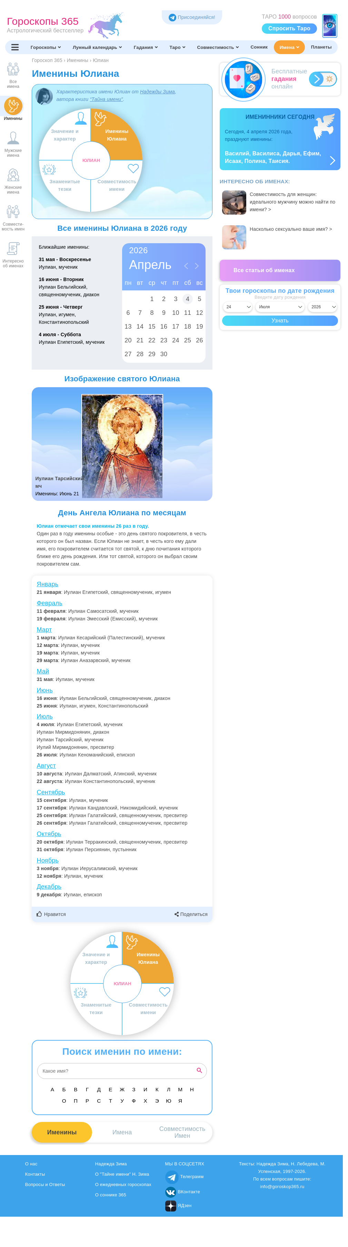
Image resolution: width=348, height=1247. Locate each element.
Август (46, 765)
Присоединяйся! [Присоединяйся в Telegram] (192, 17)
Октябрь (49, 834)
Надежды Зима (157, 91)
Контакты (35, 1174)
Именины (62, 1132)
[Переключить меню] (15, 47)
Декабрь (49, 886)
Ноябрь (48, 860)
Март (44, 629)
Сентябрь (51, 792)
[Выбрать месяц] (280, 307)
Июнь (45, 690)
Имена (289, 47)
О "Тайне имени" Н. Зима (122, 1174)
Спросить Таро (289, 28)
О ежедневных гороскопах (123, 1184)
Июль (45, 716)
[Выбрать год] (322, 307)
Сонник (259, 47)
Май (43, 671)
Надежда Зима (111, 1163)
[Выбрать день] (237, 307)
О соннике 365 (110, 1194)
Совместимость (217, 47)
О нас (31, 1163)
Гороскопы (46, 47)
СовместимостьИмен (182, 1132)
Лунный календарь (97, 47)
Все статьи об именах (264, 270)
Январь (47, 584)
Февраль (49, 603)
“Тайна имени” (106, 99)
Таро (177, 47)
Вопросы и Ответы (45, 1184)
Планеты (321, 47)
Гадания (146, 47)
